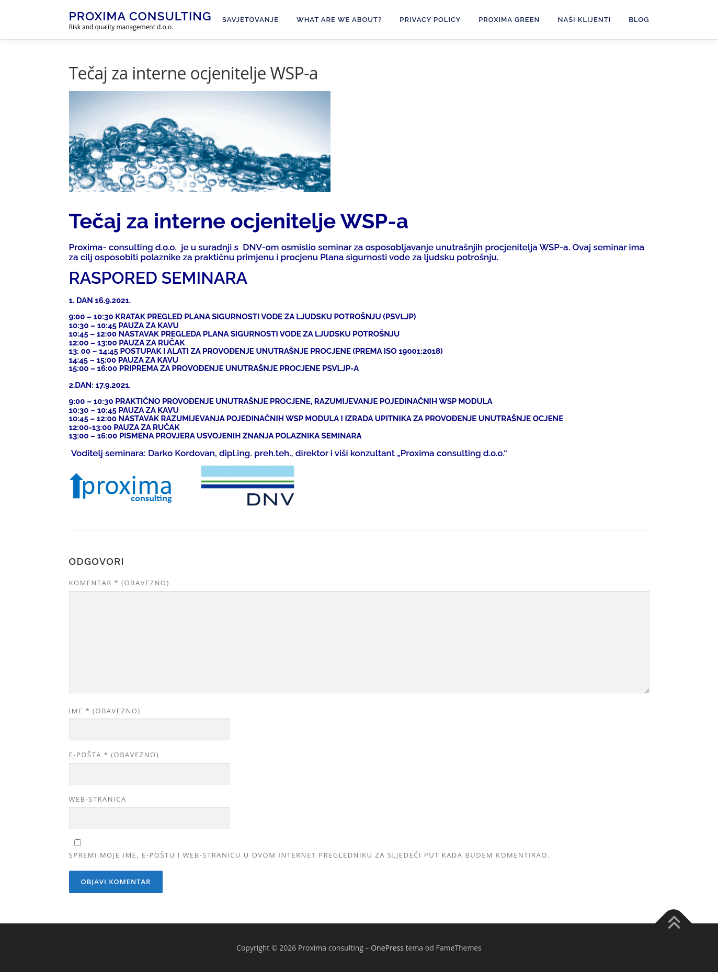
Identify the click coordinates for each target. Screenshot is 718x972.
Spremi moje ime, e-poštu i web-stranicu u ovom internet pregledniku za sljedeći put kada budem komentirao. (309, 855)
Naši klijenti (584, 20)
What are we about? (339, 20)
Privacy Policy (430, 20)
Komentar (119, 582)
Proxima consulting (140, 16)
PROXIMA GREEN (509, 20)
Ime (105, 710)
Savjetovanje (250, 20)
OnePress (387, 948)
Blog (639, 20)
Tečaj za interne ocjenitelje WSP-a (238, 221)
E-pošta (114, 754)
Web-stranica (98, 799)
